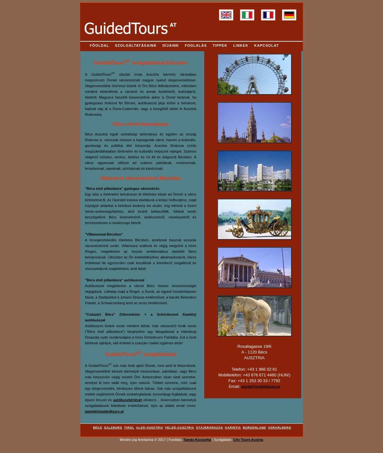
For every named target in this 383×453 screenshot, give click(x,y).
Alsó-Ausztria (149, 427)
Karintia (233, 427)
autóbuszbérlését (127, 400)
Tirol (129, 427)
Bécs (97, 427)
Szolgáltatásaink (136, 45)
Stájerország (209, 427)
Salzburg (113, 427)
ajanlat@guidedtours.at (104, 411)
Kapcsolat (266, 45)
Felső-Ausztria (179, 427)
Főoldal (99, 45)
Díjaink (171, 45)
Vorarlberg (279, 427)
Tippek (220, 45)
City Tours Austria (248, 440)
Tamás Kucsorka (197, 440)
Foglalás (196, 45)
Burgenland (254, 427)
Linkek (240, 45)
